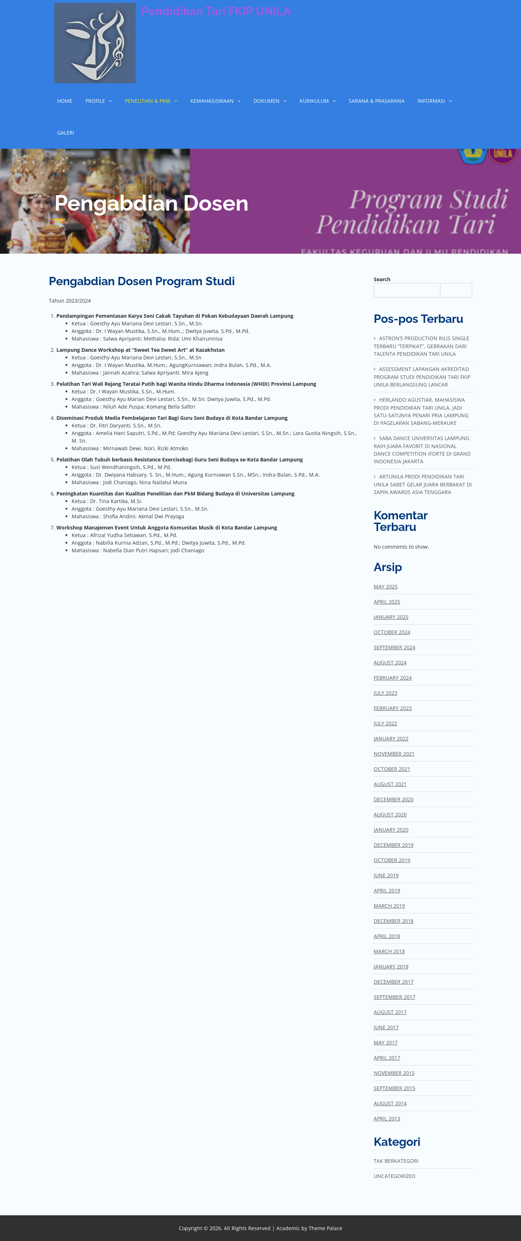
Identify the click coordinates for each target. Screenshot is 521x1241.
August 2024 (390, 662)
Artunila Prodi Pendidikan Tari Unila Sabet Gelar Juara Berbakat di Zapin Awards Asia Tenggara (423, 484)
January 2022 (391, 738)
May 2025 (386, 586)
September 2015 (394, 1088)
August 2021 (390, 784)
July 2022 (385, 723)
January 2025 (391, 616)
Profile (95, 100)
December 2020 (394, 799)
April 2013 (387, 1118)
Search (382, 279)
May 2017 (386, 1042)
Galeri (65, 132)
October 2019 (392, 860)
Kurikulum (314, 100)
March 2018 (389, 951)
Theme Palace (325, 1228)
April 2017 (387, 1057)
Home (64, 100)
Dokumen (267, 100)
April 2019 (387, 890)
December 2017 (394, 981)
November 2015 (394, 1072)
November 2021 (394, 753)
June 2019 (386, 875)
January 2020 (391, 829)
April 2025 (387, 601)
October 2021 (392, 768)
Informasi (431, 100)
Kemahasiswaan (212, 100)
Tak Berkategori (396, 1160)
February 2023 (393, 708)
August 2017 (390, 1012)
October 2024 (392, 632)
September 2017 (394, 996)
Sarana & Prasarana (376, 100)
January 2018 (391, 966)
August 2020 (390, 814)
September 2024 (394, 647)
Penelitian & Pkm (147, 100)
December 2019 (394, 844)
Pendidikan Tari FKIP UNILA (216, 11)
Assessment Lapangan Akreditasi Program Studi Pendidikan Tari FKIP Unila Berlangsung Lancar (422, 377)
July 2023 (385, 692)
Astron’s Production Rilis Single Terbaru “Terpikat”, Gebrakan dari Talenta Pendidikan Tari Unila (421, 346)
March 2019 (389, 905)
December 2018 (394, 920)
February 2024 (393, 677)
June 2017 (386, 1027)
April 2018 (387, 936)
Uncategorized (394, 1176)
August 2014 (390, 1103)
